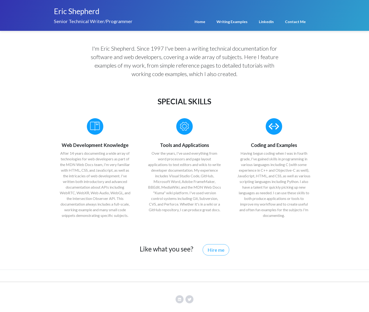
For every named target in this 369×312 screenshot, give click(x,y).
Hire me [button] (216, 250)
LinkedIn (266, 21)
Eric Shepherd (76, 11)
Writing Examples (232, 21)
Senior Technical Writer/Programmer (93, 21)
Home (200, 21)
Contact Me (295, 21)
